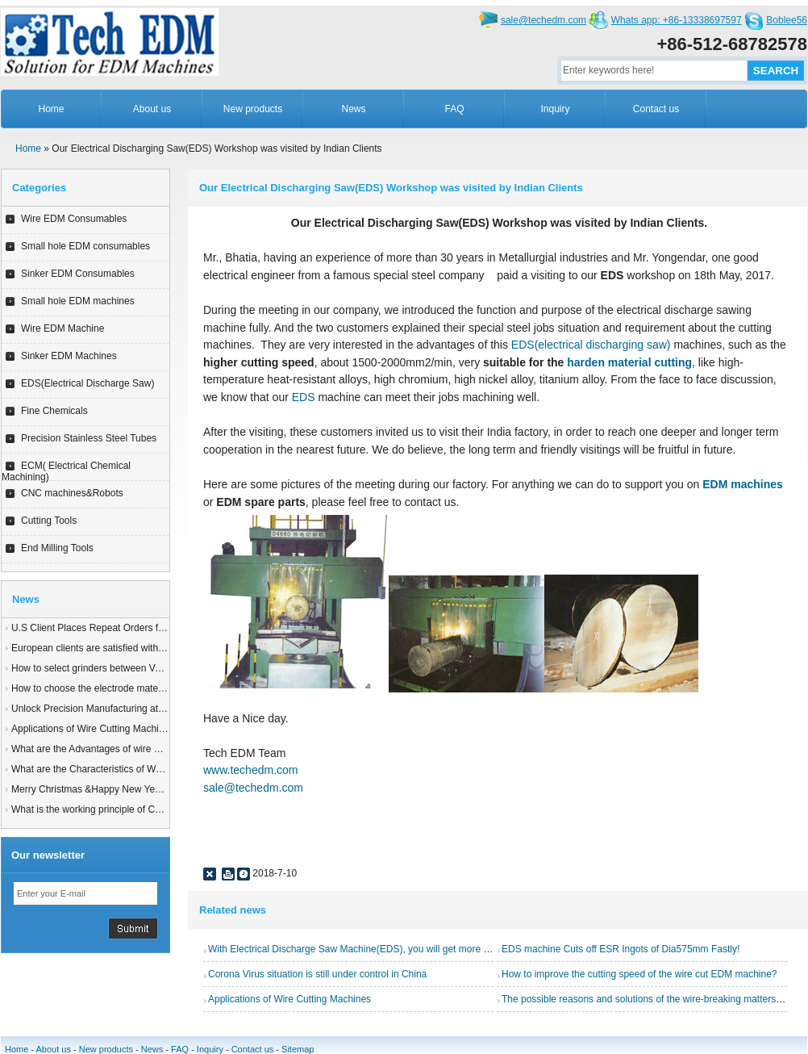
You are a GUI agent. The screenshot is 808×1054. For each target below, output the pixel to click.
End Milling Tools (57, 548)
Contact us (656, 109)
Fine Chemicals (54, 410)
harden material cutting (629, 362)
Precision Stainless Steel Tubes (88, 438)
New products (252, 109)
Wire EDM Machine (62, 328)
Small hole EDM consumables (85, 246)
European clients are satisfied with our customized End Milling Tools (156, 648)
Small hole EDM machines (78, 301)
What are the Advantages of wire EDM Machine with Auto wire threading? (168, 749)
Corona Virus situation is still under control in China (317, 974)
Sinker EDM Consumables (78, 273)
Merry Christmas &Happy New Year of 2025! (106, 789)
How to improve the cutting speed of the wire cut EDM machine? (639, 974)
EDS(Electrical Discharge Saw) (87, 383)
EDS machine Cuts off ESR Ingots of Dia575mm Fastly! (620, 949)
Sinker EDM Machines (69, 356)
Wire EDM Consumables (74, 218)
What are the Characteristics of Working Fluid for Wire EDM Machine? (161, 769)
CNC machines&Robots (72, 493)
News (353, 109)
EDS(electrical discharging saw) (592, 344)
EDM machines (742, 484)
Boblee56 (786, 20)
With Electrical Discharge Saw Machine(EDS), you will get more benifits (361, 949)
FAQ (454, 109)
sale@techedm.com (543, 20)
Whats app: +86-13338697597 (676, 20)
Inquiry (554, 109)
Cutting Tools (49, 520)
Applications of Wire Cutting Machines (92, 728)
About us (152, 109)
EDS (303, 397)
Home (51, 109)
